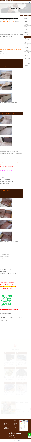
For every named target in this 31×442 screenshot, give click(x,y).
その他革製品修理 (27, 58)
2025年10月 (26, 29)
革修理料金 (15, 420)
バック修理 (5, 423)
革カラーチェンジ (27, 55)
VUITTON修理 (27, 50)
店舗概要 (15, 427)
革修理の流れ (15, 423)
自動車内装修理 (6, 428)
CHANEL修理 (27, 52)
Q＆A (14, 424)
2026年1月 (26, 24)
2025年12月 (26, 26)
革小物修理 (26, 44)
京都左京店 (26, 61)
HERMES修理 (27, 39)
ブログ (1, 18)
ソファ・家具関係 (12, 18)
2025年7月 (26, 34)
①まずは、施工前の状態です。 (4, 53)
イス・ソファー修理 (7, 427)
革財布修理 (26, 42)
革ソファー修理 (4, 18)
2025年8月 (26, 32)
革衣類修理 (26, 47)
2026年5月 (26, 18)
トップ (5, 420)
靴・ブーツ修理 (6, 424)
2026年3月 (26, 21)
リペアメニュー (8, 18)
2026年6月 (26, 16)
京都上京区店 (16, 18)
